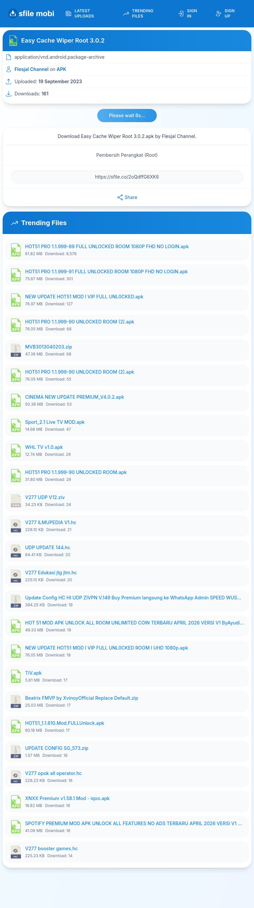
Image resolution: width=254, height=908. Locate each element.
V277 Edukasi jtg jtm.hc (51, 572)
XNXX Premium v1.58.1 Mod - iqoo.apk (67, 798)
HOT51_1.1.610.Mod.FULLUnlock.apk (64, 723)
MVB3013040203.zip (48, 347)
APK (61, 69)
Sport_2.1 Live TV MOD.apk (55, 422)
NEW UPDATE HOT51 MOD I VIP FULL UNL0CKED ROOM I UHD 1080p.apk (106, 648)
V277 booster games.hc (51, 848)
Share (127, 197)
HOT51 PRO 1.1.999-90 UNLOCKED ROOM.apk (76, 472)
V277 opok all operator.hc (53, 773)
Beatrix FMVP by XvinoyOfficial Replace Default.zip (81, 698)
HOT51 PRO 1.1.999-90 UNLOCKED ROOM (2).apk (79, 321)
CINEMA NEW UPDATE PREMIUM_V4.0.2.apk (74, 397)
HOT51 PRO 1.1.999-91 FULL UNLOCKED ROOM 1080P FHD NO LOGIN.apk (106, 271)
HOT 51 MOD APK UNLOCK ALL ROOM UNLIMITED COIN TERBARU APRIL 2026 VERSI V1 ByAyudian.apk (135, 622)
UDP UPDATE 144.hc (47, 547)
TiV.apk (33, 673)
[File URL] (127, 177)
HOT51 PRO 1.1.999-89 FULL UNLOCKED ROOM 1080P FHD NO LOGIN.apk (107, 246)
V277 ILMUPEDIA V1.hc (50, 522)
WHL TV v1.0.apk (44, 447)
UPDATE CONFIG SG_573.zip (56, 748)
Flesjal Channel (32, 69)
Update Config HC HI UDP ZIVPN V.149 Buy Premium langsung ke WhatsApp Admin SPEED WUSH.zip (135, 597)
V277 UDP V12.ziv (45, 497)
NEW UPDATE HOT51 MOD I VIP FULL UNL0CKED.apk (84, 296)
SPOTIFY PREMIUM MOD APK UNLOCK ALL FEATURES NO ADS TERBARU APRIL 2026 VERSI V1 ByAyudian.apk (135, 823)
